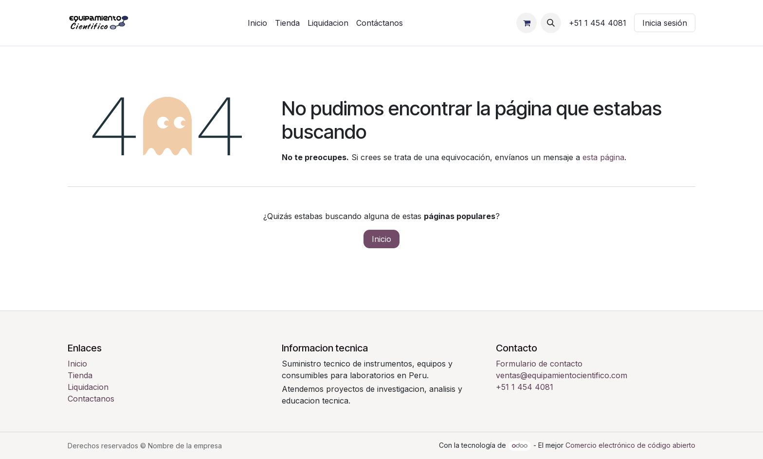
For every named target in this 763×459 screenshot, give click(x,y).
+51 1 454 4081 (524, 387)
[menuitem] (257, 23)
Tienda (80, 375)
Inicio (381, 239)
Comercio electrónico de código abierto (630, 445)
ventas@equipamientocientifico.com (561, 375)
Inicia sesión (664, 23)
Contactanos (91, 399)
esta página (603, 157)
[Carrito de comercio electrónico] (526, 23)
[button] (551, 23)
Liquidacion (88, 387)
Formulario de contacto (539, 363)
